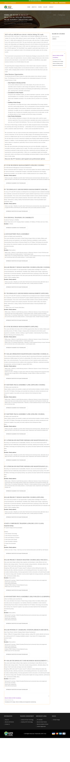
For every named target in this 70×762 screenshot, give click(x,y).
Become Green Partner (42, 745)
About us (7, 742)
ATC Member (40, 742)
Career (51, 2)
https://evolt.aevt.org (9, 722)
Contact (51, 7)
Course (40, 7)
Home (54, 14)
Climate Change (56, 742)
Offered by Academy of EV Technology (16, 183)
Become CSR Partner (9, 745)
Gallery (45, 7)
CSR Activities (62, 2)
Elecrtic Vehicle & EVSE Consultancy (13, 720)
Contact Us (7, 747)
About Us (34, 7)
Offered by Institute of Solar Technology (17, 212)
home (28, 7)
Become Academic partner (42, 747)
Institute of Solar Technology (27, 742)
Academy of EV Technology (27, 745)
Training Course (61, 14)
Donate (56, 2)
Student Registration (41, 750)
